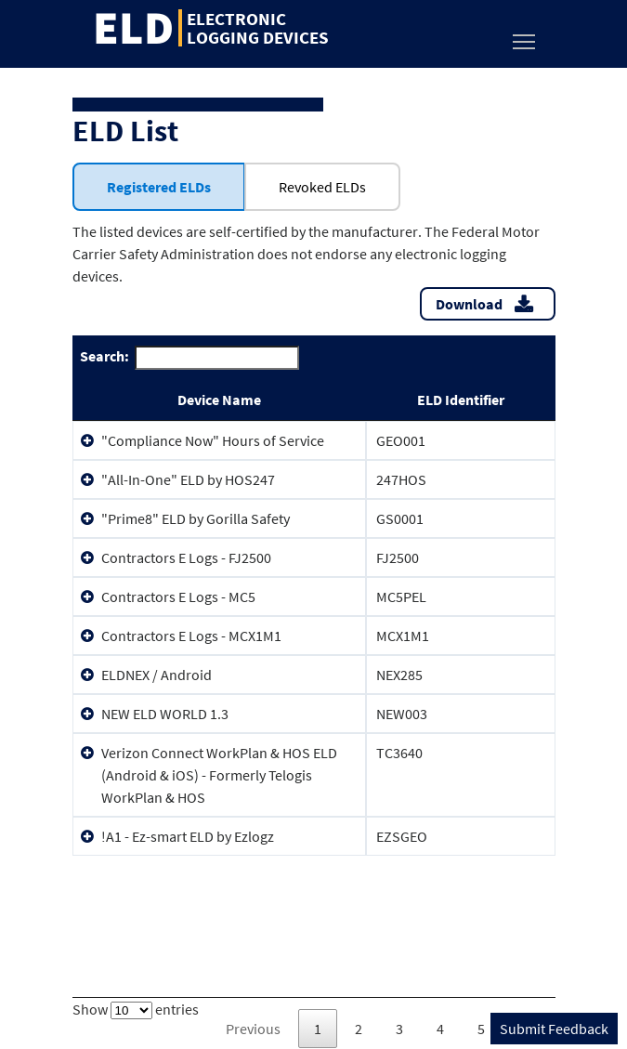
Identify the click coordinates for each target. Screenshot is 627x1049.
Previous (253, 1028)
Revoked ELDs (322, 186)
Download (469, 304)
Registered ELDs (159, 186)
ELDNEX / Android (156, 674)
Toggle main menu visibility (525, 37)
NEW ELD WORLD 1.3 (165, 713)
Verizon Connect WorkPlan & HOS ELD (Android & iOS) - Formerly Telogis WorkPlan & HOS (219, 774)
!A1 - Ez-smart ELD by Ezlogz (187, 836)
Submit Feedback (554, 1028)
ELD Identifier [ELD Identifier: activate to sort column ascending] (460, 399)
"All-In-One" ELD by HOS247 (188, 479)
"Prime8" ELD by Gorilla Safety (195, 518)
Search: (190, 358)
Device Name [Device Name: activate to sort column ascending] (219, 399)
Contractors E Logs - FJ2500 (186, 557)
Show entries (135, 1009)
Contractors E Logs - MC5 (178, 596)
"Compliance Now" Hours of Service (212, 440)
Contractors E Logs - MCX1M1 (191, 635)
